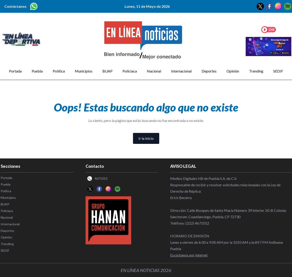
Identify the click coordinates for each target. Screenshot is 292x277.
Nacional (154, 71)
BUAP (107, 71)
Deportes (209, 71)
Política (59, 71)
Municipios (83, 71)
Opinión (233, 71)
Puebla (37, 71)
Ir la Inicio (146, 138)
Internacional (181, 71)
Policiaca (130, 71)
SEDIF (278, 71)
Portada (15, 71)
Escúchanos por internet (189, 255)
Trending (256, 71)
